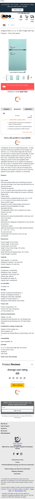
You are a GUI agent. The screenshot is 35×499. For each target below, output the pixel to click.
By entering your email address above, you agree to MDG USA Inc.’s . (17, 416)
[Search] (22, 25)
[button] (17, 467)
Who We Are (4, 423)
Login (21, 19)
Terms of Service (19, 490)
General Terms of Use (17, 459)
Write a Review (17, 385)
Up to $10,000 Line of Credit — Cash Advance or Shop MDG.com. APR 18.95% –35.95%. (17, 5)
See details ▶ (30, 89)
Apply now (17, 10)
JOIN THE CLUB (27, 132)
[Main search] (9, 25)
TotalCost (30, 117)
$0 (4, 113)
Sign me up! (17, 410)
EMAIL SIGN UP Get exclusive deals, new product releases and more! (17, 403)
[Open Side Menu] (4, 25)
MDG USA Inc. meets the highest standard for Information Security (17, 447)
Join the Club (11, 18)
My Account (4, 431)
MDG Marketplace (5, 433)
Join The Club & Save (17, 120)
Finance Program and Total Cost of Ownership (16, 469)
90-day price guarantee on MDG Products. (19, 128)
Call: (19, 13)
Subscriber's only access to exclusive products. (20, 126)
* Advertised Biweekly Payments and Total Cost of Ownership (17, 464)
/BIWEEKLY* (17, 115)
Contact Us (4, 428)
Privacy (17, 462)
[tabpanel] (17, 122)
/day (31, 115)
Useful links (17, 473)
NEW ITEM (23, 92)
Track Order (32, 20)
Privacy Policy (17, 417)
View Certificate (17, 445)
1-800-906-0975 (24, 13)
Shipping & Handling (16, 471)
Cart (26, 19)
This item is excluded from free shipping (17, 85)
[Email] (17, 407)
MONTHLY (28, 109)
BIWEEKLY (17, 109)
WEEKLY (6, 109)
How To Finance (5, 426)
